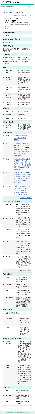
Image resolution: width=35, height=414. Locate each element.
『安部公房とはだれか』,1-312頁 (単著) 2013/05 (20, 138)
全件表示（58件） (26, 198)
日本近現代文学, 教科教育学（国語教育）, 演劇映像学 (16, 50)
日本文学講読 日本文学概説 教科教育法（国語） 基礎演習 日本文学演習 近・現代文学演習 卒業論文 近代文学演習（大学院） (16, 60)
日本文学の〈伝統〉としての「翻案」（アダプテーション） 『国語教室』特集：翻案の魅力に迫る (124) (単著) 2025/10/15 (22, 190)
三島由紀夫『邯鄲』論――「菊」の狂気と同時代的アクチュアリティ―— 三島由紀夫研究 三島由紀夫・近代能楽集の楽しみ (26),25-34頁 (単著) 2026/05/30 (22, 149)
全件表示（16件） (26, 270)
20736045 (6, 35)
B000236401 (7, 42)
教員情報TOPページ (9, 12)
